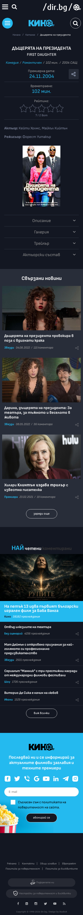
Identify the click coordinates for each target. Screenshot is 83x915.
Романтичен (32, 63)
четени (33, 548)
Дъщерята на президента (55, 34)
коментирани (57, 548)
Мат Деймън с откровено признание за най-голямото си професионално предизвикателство (39, 649)
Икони (8, 699)
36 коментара (42, 424)
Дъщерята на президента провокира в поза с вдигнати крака (39, 338)
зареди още (41, 513)
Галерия (41, 232)
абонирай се (41, 817)
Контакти (28, 863)
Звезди (9, 347)
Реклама (11, 863)
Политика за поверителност (23, 868)
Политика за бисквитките (61, 868)
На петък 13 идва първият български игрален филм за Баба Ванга (41, 608)
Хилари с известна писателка (36, 487)
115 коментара (43, 347)
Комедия (12, 63)
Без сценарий (13, 633)
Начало (16, 34)
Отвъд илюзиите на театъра (27, 627)
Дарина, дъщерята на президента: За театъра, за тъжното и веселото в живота (38, 413)
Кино (7, 616)
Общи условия (48, 863)
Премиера (11, 497)
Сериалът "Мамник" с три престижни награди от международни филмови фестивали (40, 673)
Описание (41, 220)
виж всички (42, 713)
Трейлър (41, 243)
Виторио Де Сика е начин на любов (31, 693)
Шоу (7, 682)
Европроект (69, 863)
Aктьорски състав (41, 254)
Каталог (30, 34)
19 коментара (46, 497)
